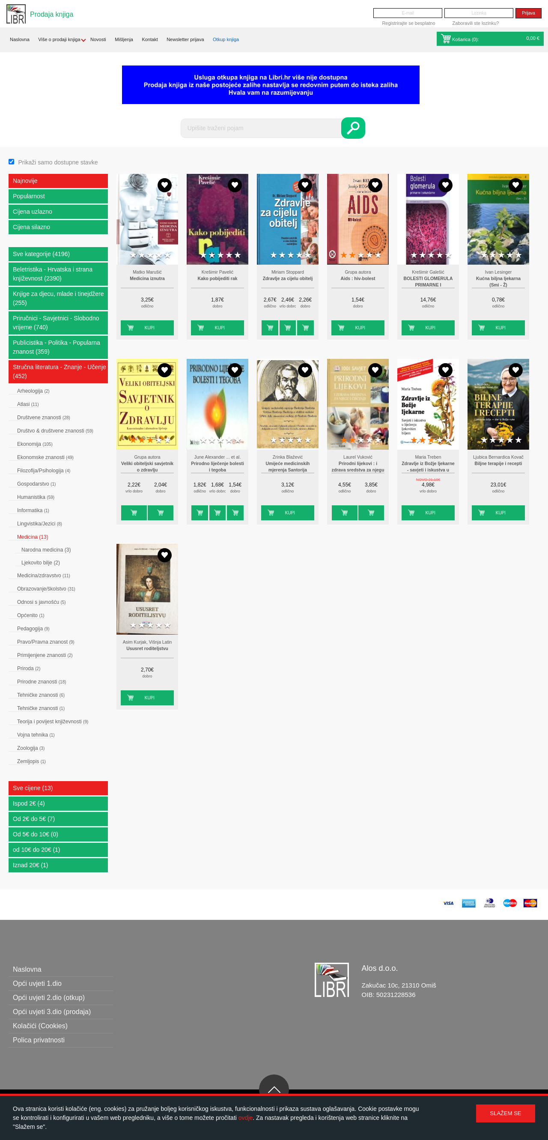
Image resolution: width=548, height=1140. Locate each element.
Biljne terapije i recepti (498, 463)
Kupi (150, 327)
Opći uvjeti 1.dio (37, 983)
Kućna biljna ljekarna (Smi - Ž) (498, 282)
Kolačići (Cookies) (40, 1026)
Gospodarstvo (36, 484)
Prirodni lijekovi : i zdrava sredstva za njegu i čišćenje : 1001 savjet (357, 470)
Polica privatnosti (39, 1040)
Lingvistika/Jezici (39, 524)
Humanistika (35, 497)
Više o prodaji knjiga (59, 39)
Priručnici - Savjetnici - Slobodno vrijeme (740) (56, 323)
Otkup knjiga (226, 39)
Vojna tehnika (36, 735)
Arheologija (33, 391)
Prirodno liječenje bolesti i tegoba (217, 467)
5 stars (167, 255)
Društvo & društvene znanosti (55, 431)
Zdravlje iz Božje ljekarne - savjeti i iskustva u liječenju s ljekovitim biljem (428, 470)
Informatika (33, 510)
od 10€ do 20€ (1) (36, 849)
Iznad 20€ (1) (30, 865)
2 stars (141, 255)
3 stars (150, 255)
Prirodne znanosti (41, 682)
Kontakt (150, 39)
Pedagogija (33, 629)
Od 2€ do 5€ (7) (34, 818)
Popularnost (29, 196)
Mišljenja (124, 39)
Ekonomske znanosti (45, 457)
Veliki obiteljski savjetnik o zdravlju (147, 467)
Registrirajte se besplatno (408, 23)
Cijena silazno (31, 227)
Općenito (31, 615)
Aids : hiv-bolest (358, 278)
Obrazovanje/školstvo (46, 589)
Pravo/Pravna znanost (45, 642)
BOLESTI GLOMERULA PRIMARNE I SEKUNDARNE (428, 285)
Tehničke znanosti (41, 695)
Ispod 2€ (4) (29, 803)
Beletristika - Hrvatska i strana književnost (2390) (52, 274)
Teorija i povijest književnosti (52, 722)
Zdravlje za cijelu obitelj (288, 278)
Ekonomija (35, 444)
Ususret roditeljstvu (147, 648)
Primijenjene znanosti (45, 655)
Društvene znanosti (43, 418)
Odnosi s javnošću (41, 602)
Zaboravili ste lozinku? (476, 23)
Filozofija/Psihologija (43, 471)
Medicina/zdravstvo (43, 576)
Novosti (98, 39)
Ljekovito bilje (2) (40, 563)
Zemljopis (31, 761)
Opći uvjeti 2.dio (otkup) (49, 997)
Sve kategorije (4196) (41, 254)
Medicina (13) (32, 537)
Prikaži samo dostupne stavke (58, 162)
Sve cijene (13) (33, 788)
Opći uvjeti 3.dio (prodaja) (52, 1011)
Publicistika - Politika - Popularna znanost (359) (56, 347)
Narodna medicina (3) (46, 550)
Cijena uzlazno (32, 211)
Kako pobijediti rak (218, 278)
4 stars (159, 255)
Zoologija (31, 748)
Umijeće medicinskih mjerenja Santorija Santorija (288, 470)
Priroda (28, 668)
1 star (133, 255)
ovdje (245, 1117)
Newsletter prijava (185, 39)
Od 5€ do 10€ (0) (35, 834)
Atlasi (28, 404)
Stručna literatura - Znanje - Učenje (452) (59, 371)
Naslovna (20, 39)
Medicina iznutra (147, 278)
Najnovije (25, 180)
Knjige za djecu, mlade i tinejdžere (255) (58, 298)
